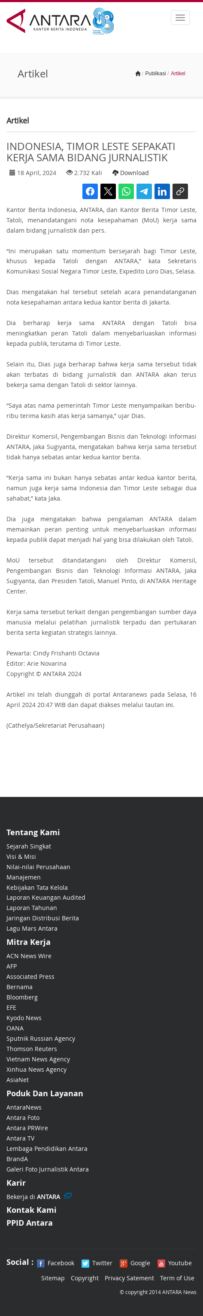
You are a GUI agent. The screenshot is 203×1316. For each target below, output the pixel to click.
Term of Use (177, 1278)
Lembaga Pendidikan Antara (47, 1148)
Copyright (85, 1278)
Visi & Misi (21, 856)
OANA (15, 1028)
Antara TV (20, 1138)
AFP (11, 966)
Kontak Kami (31, 1210)
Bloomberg (22, 997)
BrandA (17, 1159)
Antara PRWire (27, 1128)
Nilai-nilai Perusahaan (38, 867)
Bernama (19, 987)
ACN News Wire (29, 956)
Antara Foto (22, 1117)
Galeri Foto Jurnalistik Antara (47, 1169)
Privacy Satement (129, 1278)
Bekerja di (33, 1197)
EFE (11, 1007)
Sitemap (53, 1278)
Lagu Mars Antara (32, 928)
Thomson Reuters (31, 1049)
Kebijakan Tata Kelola (37, 887)
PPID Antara (29, 1223)
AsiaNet (17, 1080)
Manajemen (23, 877)
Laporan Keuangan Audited (45, 897)
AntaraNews (24, 1107)
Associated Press (30, 976)
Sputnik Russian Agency (40, 1038)
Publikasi (155, 74)
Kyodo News (24, 1018)
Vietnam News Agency (38, 1059)
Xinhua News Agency (36, 1069)
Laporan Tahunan (31, 908)
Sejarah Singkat (28, 846)
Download (130, 173)
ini (169, 705)
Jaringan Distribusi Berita (42, 918)
